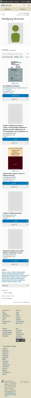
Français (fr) (5, 357)
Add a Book (19, 336)
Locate (15, 139)
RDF (25, 302)
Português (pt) (6, 364)
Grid (21, 57)
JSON (28, 302)
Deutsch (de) (5, 351)
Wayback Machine (10, 393)
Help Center (19, 330)
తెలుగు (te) (4, 370)
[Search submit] (24, 5)
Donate (17, 1)
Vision (3, 312)
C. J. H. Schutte (7, 90)
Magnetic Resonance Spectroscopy (19, 275)
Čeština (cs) (5, 350)
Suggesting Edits (20, 334)
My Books (8, 9)
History (27, 15)
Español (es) (5, 355)
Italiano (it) (5, 363)
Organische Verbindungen (16, 278)
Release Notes (19, 337)
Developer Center (6, 330)
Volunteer (4, 314)
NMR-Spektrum (6, 277)
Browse (21, 9)
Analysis (9, 272)
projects (10, 391)
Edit (3, 14)
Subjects (18, 317)
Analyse (4, 272)
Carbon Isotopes (20, 272)
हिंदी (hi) (4, 359)
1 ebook (11, 93)
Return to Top (19, 323)
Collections (18, 319)
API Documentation (7, 332)
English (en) (5, 353)
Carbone (4, 273)
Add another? (13, 50)
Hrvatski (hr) (5, 361)
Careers (4, 317)
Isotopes (9, 273)
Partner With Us (6, 316)
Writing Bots (5, 336)
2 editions (5, 93)
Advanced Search (20, 321)
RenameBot (26, 13)
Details (17, 57)
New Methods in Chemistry (11, 86)
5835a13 (26, 381)
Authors (18, 316)
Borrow (14, 183)
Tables (19, 281)
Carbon (14, 272)
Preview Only (15, 95)
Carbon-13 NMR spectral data (12, 213)
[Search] (14, 54)
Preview (16, 83)
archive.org (7, 394)
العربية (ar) (4, 348)
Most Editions (6, 57)
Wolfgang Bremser (10, 88)
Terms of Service (6, 321)
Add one (10, 298)
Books (17, 314)
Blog (3, 319)
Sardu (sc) (4, 368)
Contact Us (18, 332)
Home (17, 312)
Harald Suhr (20, 88)
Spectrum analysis (12, 281)
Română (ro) (5, 366)
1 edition (5, 136)
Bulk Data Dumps (6, 334)
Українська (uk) (6, 372)
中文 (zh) (4, 374)
